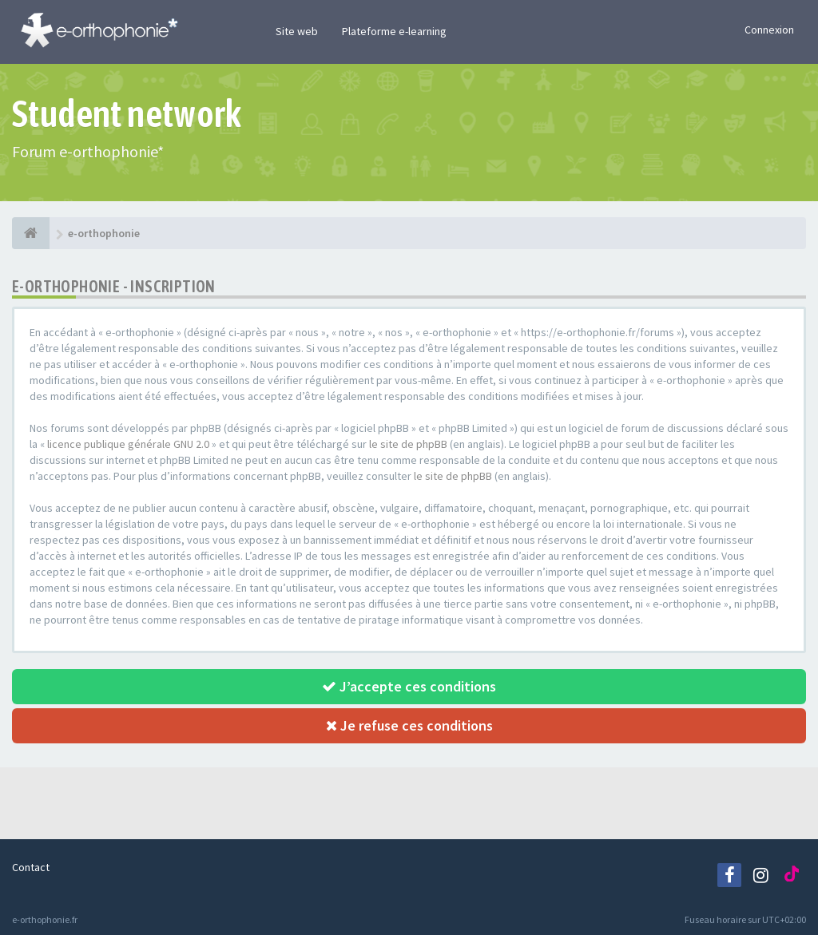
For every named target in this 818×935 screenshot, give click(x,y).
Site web (297, 31)
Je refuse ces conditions (409, 725)
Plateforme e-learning (394, 31)
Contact (31, 867)
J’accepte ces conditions (409, 686)
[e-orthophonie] (31, 233)
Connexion (769, 29)
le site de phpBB (408, 444)
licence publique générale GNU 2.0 (128, 444)
